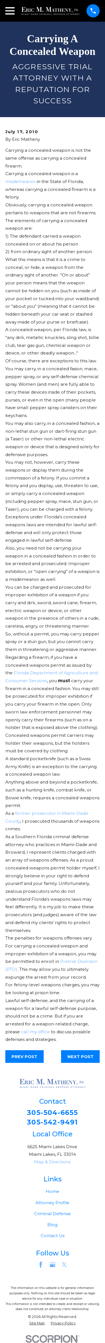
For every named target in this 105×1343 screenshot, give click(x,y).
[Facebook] (41, 1265)
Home (52, 1191)
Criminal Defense (52, 1213)
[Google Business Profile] (52, 1265)
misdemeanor (20, 181)
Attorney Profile (52, 1202)
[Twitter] (64, 1265)
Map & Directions (52, 1161)
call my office (35, 1031)
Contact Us (52, 1235)
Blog (52, 1224)
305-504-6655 (52, 1112)
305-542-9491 (52, 1122)
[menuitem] (37, 1323)
